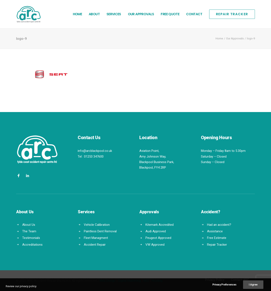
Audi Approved (155, 231)
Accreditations (32, 245)
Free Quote (170, 14)
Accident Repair (95, 245)
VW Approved (155, 245)
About (94, 14)
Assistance (215, 231)
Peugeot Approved (158, 238)
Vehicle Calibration (97, 225)
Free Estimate (216, 238)
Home (77, 14)
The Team (29, 231)
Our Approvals (141, 14)
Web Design (107, 281)
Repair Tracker (217, 245)
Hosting (157, 281)
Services (113, 14)
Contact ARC (240, 280)
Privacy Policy (214, 280)
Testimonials (31, 238)
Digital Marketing (129, 281)
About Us (28, 225)
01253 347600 (94, 156)
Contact (194, 14)
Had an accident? (219, 225)
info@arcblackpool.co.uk (95, 151)
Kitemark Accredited (159, 225)
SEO (146, 281)
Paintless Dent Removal (100, 231)
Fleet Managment (96, 238)
